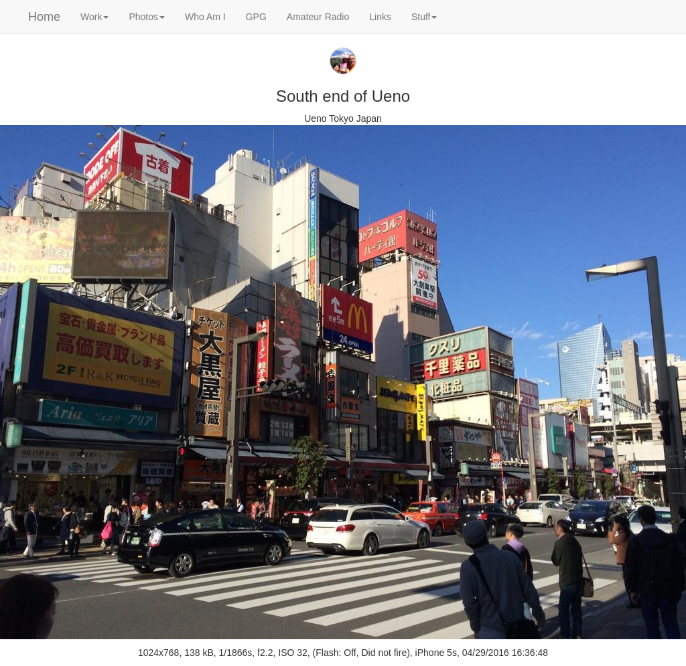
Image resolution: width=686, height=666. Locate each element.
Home (44, 16)
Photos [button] (147, 16)
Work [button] (94, 16)
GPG (256, 16)
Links (380, 16)
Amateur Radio (318, 16)
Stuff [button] (424, 16)
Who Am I (205, 16)
